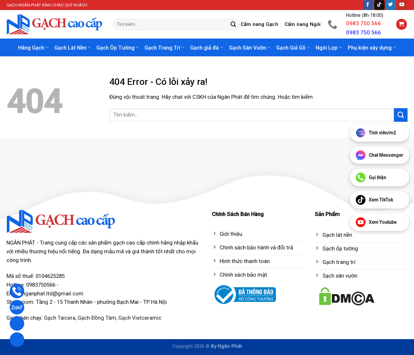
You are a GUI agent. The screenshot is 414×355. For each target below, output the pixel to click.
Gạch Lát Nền (72, 47)
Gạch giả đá (206, 47)
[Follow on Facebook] (368, 5)
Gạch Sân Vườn (249, 47)
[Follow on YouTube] (402, 5)
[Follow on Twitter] (391, 5)
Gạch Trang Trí (164, 47)
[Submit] (233, 24)
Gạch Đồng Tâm (97, 318)
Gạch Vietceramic (139, 318)
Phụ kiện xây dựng (372, 47)
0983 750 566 (363, 23)
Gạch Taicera (59, 318)
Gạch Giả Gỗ (293, 47)
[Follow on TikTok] (379, 5)
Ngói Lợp (329, 47)
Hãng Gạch (33, 47)
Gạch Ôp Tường (117, 47)
